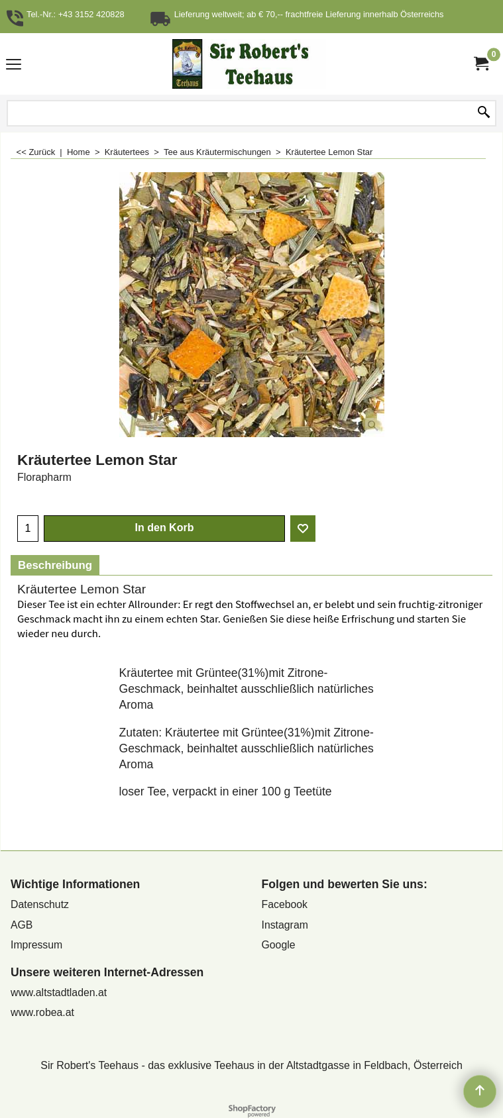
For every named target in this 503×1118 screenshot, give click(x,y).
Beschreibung (55, 565)
